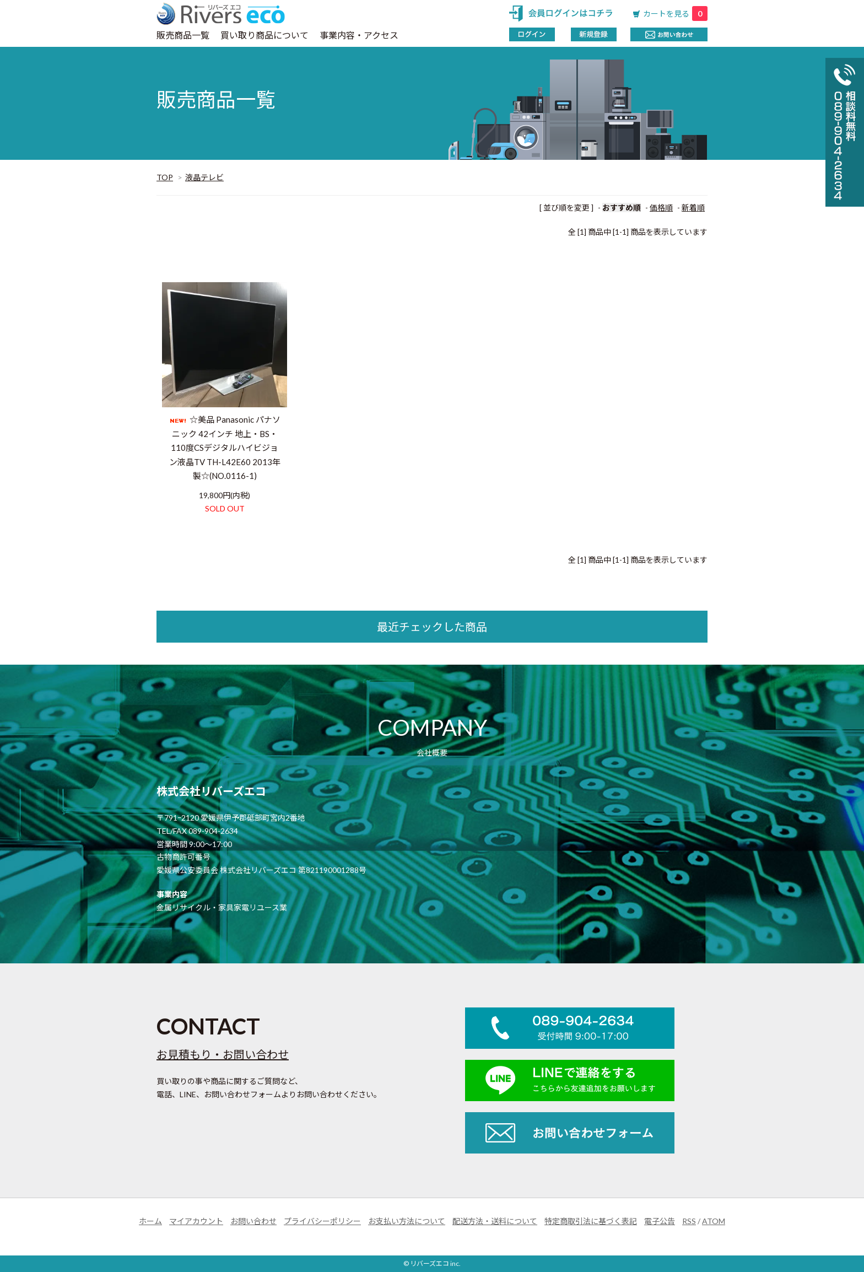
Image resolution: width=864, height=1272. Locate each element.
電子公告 (659, 1221)
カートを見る (675, 13)
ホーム (150, 1221)
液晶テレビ (204, 177)
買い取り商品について (264, 35)
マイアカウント (196, 1221)
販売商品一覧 (182, 35)
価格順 (661, 207)
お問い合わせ (253, 1221)
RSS (689, 1221)
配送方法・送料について (494, 1221)
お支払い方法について (406, 1221)
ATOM (713, 1221)
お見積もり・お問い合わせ (222, 1054)
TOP (164, 177)
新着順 (693, 207)
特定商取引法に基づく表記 (590, 1221)
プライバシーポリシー (322, 1221)
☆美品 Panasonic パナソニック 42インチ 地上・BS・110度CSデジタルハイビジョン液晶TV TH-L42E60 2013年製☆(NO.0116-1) (224, 447)
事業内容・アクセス (359, 35)
